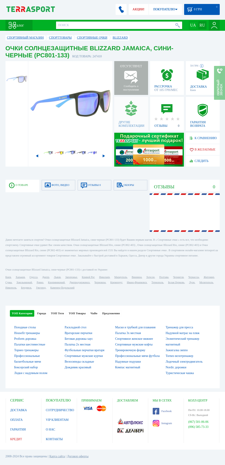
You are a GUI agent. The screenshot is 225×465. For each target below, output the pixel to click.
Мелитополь (206, 282)
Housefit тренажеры (27, 333)
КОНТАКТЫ (54, 439)
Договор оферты (78, 456)
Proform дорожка (25, 338)
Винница (137, 277)
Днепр (45, 277)
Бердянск (26, 287)
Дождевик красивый (78, 367)
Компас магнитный (127, 367)
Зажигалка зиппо (177, 350)
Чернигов (178, 277)
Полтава (164, 277)
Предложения (111, 313)
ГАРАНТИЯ (18, 429)
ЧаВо (94, 313)
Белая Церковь (176, 282)
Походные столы (25, 327)
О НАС (50, 429)
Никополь (10, 287)
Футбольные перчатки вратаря (84, 350)
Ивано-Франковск (137, 282)
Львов (57, 277)
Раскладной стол (75, 327)
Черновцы (100, 282)
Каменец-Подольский (62, 287)
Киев (8, 277)
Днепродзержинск (79, 282)
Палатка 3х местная (128, 333)
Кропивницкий (56, 282)
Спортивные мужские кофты (133, 344)
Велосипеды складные (79, 361)
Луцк (192, 282)
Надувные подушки (128, 361)
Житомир (209, 277)
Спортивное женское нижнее (134, 338)
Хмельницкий (24, 282)
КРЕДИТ (16, 439)
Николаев (104, 277)
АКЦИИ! (138, 9)
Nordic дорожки (176, 367)
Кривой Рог (88, 277)
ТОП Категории (22, 313)
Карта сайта (57, 456)
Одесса (33, 277)
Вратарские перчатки (78, 333)
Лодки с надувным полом (30, 373)
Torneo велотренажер (179, 356)
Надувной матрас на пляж (183, 333)
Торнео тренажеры (26, 350)
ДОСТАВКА (18, 410)
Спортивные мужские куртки (84, 356)
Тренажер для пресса (179, 327)
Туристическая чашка (180, 373)
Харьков (20, 277)
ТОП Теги (57, 313)
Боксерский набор (26, 367)
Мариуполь (120, 277)
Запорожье (71, 277)
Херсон (150, 277)
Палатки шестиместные (29, 344)
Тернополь (157, 282)
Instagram (162, 423)
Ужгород (41, 287)
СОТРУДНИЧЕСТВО (60, 410)
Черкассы (193, 277)
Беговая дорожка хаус (79, 338)
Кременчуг (116, 282)
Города (41, 313)
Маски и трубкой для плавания (135, 327)
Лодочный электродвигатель (184, 361)
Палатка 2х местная (77, 344)
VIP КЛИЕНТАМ (57, 419)
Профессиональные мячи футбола (137, 356)
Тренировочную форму (130, 350)
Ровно (40, 282)
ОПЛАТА (16, 419)
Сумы (8, 282)
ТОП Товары (77, 313)
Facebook (162, 411)
